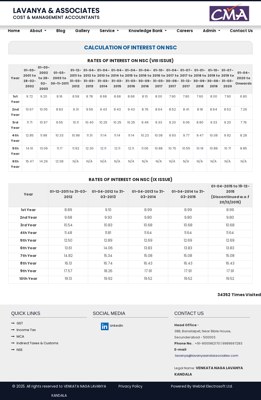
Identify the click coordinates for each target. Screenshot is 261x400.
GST (17, 323)
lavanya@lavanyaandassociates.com (206, 355)
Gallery (82, 30)
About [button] (36, 30)
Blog (60, 30)
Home (14, 30)
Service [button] (108, 30)
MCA (17, 336)
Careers (185, 30)
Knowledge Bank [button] (146, 30)
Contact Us (241, 30)
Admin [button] (210, 30)
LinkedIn (112, 325)
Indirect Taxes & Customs (34, 343)
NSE (17, 349)
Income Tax (23, 329)
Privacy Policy (130, 386)
